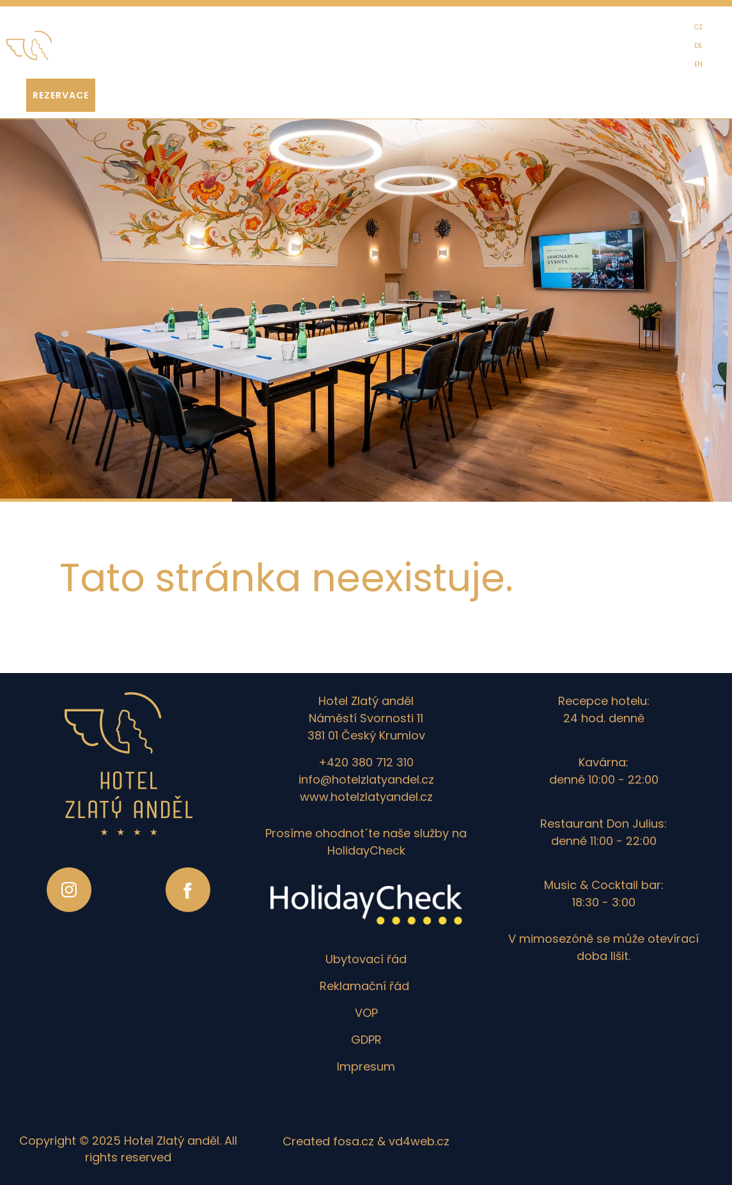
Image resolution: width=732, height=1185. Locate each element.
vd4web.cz (419, 1141)
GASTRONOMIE (161, 49)
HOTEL (100, 49)
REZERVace (61, 95)
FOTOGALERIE (427, 49)
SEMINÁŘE (279, 49)
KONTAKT (491, 49)
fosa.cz (353, 1141)
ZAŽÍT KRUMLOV (349, 49)
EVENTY (224, 49)
